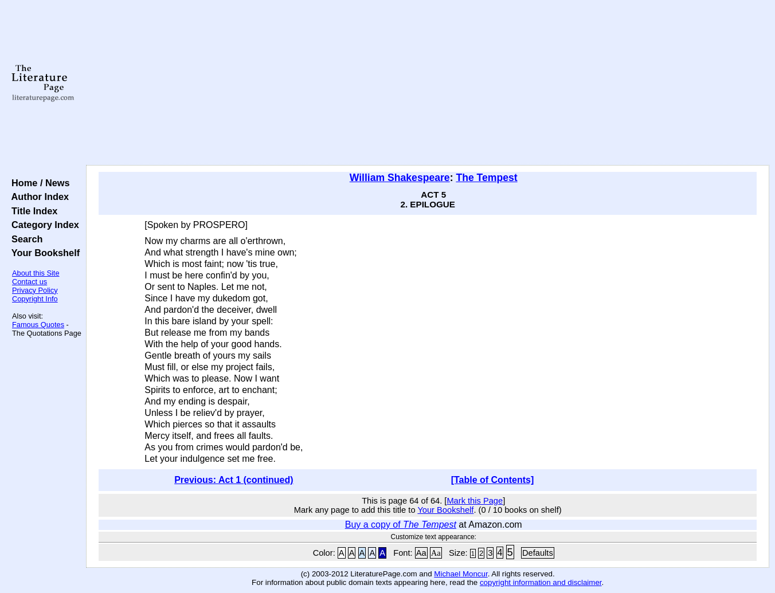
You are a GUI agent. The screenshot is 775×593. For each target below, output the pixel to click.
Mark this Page (475, 500)
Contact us (29, 281)
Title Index (31, 211)
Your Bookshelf (43, 253)
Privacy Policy (35, 290)
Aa (421, 552)
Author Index (37, 196)
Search (24, 239)
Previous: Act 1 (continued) (233, 480)
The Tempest (486, 177)
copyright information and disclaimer (541, 582)
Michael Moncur (460, 574)
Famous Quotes (38, 324)
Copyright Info (35, 298)
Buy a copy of (400, 524)
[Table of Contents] (492, 480)
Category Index (42, 224)
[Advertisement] (428, 83)
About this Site (36, 273)
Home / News (38, 183)
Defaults (537, 552)
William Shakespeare (400, 177)
